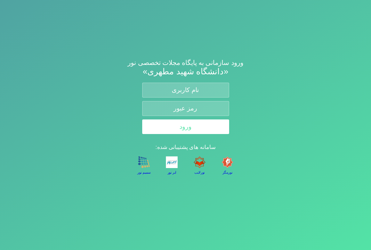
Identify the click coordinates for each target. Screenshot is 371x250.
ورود (185, 126)
